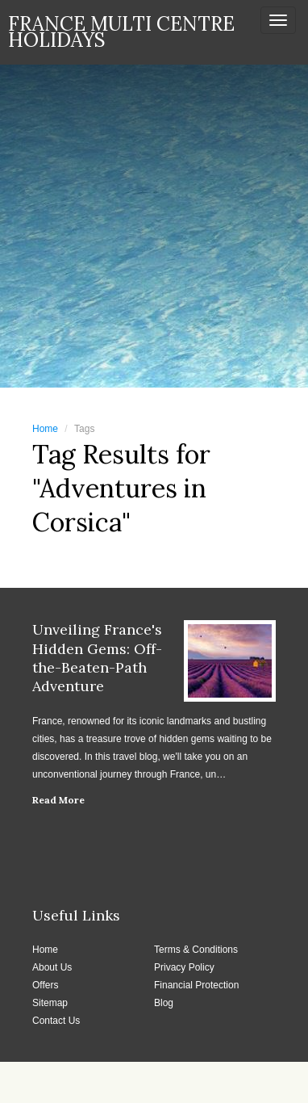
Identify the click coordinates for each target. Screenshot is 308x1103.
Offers (45, 985)
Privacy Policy (184, 967)
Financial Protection (196, 985)
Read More (58, 800)
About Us (52, 967)
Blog (163, 1003)
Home (45, 428)
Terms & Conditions (196, 949)
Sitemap (50, 1003)
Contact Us (56, 1020)
